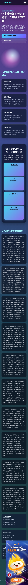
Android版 (14, 208)
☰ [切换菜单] (25, 2)
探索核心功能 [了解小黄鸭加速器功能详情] (7, 40)
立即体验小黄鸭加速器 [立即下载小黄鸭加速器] (10, 35)
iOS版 (14, 194)
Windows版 (14, 165)
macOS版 (14, 179)
